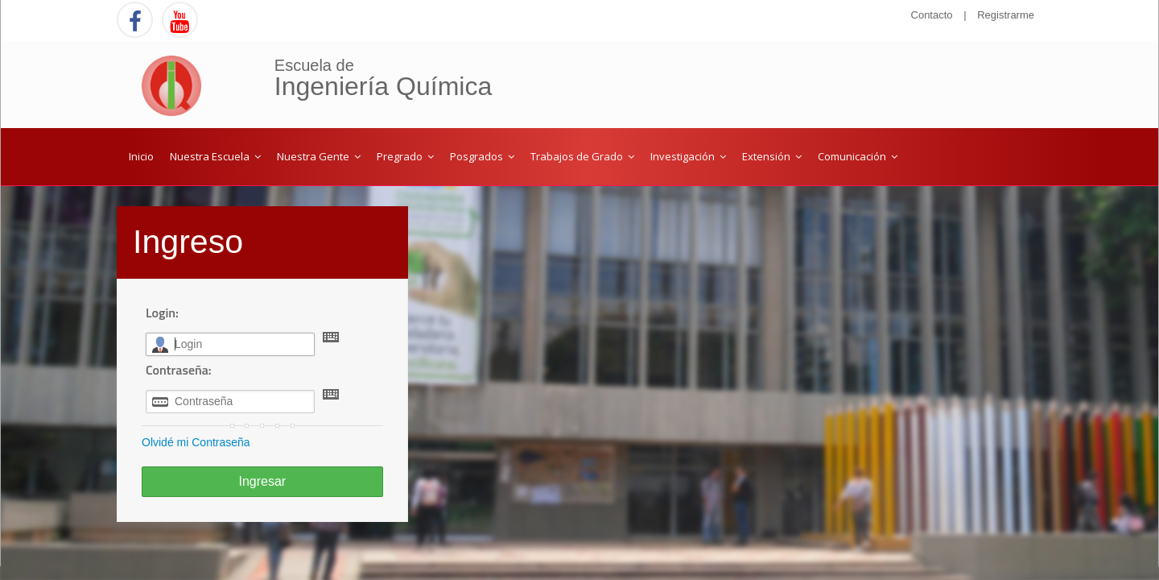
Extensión (772, 156)
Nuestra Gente (319, 156)
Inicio (141, 156)
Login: (162, 312)
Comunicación (857, 156)
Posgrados (482, 156)
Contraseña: (179, 370)
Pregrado (405, 156)
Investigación (688, 156)
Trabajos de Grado (582, 156)
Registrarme (1005, 15)
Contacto (932, 15)
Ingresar (262, 481)
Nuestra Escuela (215, 156)
